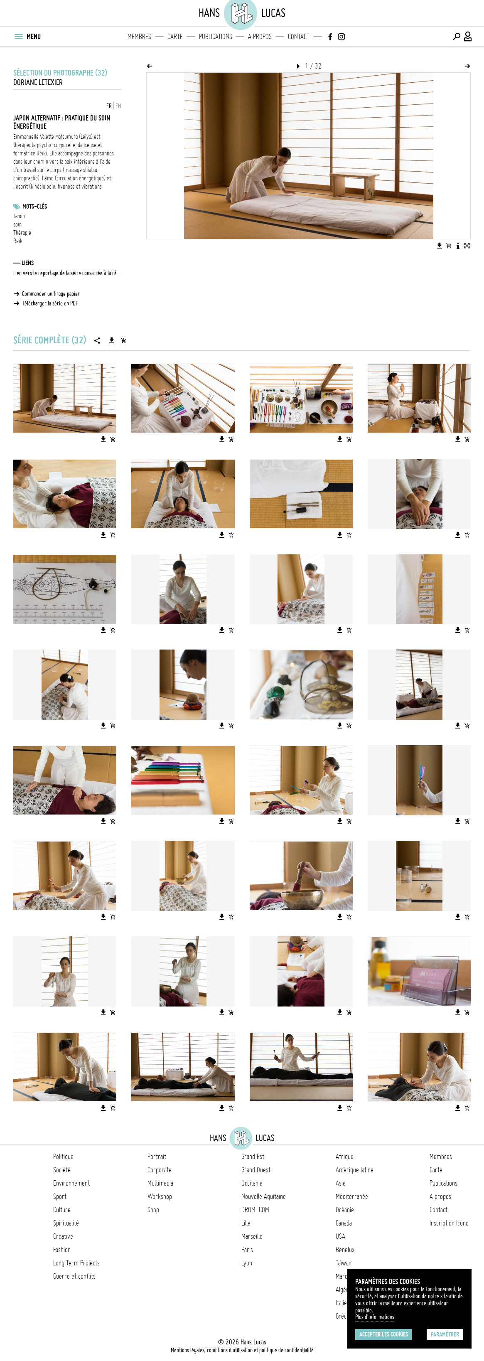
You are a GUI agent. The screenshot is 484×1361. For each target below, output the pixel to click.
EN (118, 106)
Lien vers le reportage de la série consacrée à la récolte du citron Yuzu (67, 273)
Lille (246, 1223)
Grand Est (252, 1156)
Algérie (344, 1289)
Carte (175, 36)
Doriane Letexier (38, 82)
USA (340, 1236)
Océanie (345, 1210)
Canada (344, 1223)
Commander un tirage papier (51, 294)
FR (109, 106)
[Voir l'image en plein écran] (467, 245)
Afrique (345, 1156)
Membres (139, 36)
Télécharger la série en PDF (50, 303)
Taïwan (343, 1263)
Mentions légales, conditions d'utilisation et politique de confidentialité (242, 1350)
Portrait (156, 1156)
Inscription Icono (449, 1223)
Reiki (18, 241)
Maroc (343, 1276)
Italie (341, 1303)
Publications (215, 36)
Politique (63, 1156)
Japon (19, 216)
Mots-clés (34, 206)
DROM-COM (255, 1210)
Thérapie (22, 232)
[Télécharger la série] (111, 340)
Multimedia (160, 1183)
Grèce (342, 1316)
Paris (247, 1249)
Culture (62, 1210)
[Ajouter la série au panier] (123, 340)
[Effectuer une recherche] (456, 36)
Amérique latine (354, 1170)
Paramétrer (445, 1334)
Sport (59, 1196)
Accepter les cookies (383, 1334)
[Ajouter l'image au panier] (448, 245)
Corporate (159, 1170)
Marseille (252, 1236)
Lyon (246, 1263)
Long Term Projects (76, 1263)
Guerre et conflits (74, 1276)
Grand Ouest (255, 1170)
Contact (299, 36)
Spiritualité (66, 1223)
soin (17, 224)
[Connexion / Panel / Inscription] (468, 36)
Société (62, 1170)
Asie (341, 1183)
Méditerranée (352, 1196)
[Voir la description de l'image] (458, 245)
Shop (153, 1210)
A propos (260, 36)
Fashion (62, 1249)
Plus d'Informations (374, 1317)
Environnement (71, 1183)
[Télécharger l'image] (439, 245)
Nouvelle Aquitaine (263, 1196)
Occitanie (252, 1183)
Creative (63, 1236)
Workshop (159, 1196)
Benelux (345, 1249)
